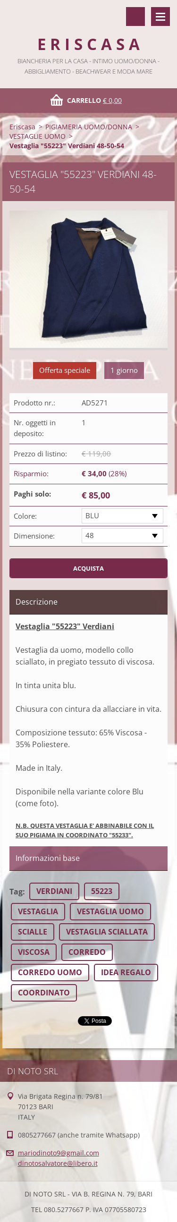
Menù (160, 16)
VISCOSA (34, 952)
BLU (92, 515)
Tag (16, 891)
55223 (101, 891)
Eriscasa (22, 126)
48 (89, 535)
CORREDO (87, 952)
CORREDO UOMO (50, 972)
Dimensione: (34, 535)
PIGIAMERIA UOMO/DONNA (88, 126)
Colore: (25, 516)
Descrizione (37, 602)
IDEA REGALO (126, 972)
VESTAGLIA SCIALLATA (107, 932)
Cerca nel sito (135, 16)
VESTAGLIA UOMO (110, 911)
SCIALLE (32, 932)
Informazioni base (48, 858)
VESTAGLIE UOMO (37, 136)
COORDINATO (44, 992)
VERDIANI (54, 891)
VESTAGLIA (38, 911)
